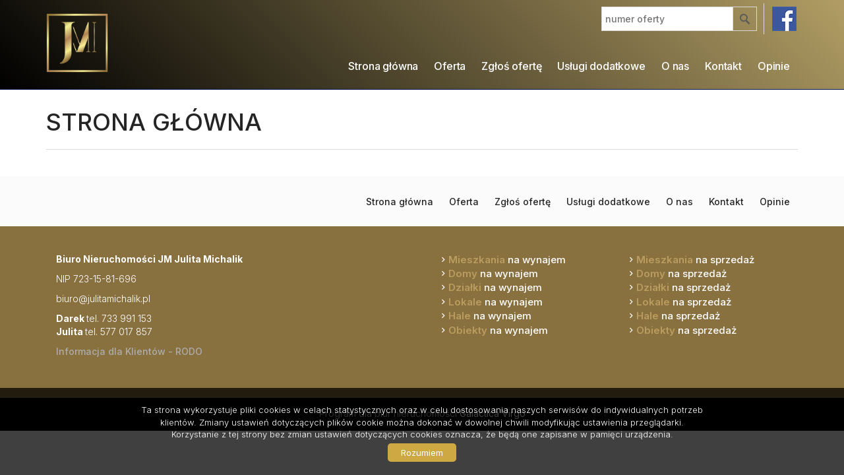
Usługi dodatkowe (601, 66)
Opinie (774, 66)
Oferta (450, 66)
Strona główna (383, 66)
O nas (675, 66)
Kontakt (723, 66)
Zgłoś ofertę (511, 66)
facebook (784, 19)
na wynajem (507, 259)
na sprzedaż (695, 259)
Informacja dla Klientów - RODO (129, 351)
